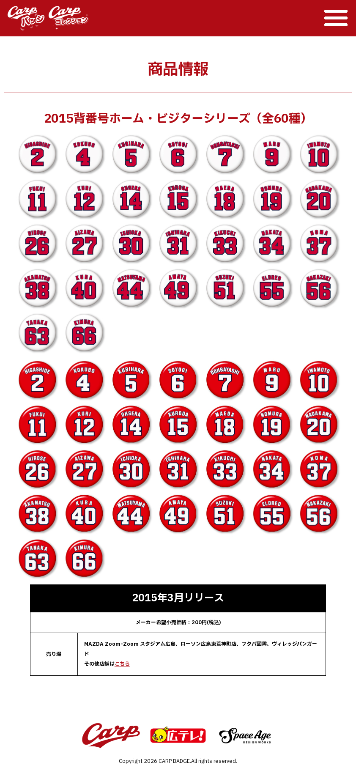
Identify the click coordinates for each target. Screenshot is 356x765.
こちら (122, 664)
